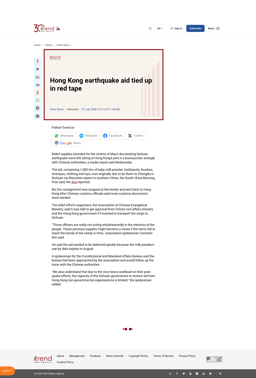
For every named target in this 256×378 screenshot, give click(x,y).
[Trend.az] (47, 28)
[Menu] (214, 28)
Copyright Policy (138, 356)
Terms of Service (163, 356)
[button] (37, 61)
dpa (74, 182)
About (60, 356)
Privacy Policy (187, 356)
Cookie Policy (65, 362)
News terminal (114, 356)
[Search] (150, 28)
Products (95, 356)
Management (77, 356)
